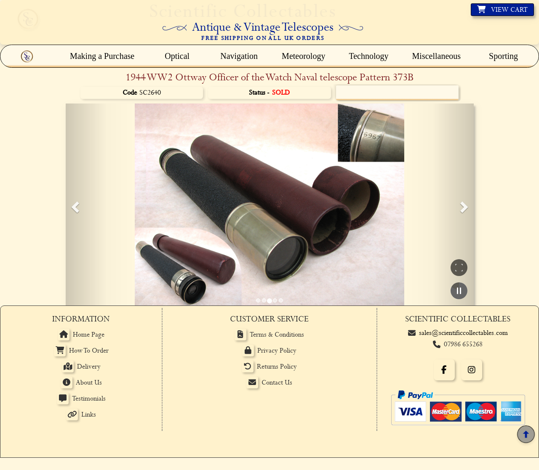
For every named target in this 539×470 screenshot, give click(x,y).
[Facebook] (444, 369)
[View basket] (502, 9)
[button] (74, 204)
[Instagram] (471, 369)
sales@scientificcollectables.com (463, 333)
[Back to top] (525, 434)
